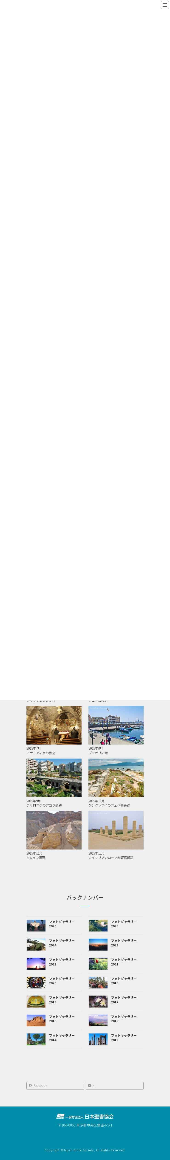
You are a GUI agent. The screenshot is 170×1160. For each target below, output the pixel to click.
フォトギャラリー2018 (62, 999)
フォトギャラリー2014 (62, 1037)
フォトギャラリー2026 (62, 924)
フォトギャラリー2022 (62, 961)
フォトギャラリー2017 (124, 999)
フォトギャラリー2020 (62, 980)
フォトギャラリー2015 (124, 1018)
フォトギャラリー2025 (124, 924)
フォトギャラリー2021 (124, 961)
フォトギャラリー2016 (62, 1018)
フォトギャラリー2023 (124, 942)
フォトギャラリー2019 (124, 980)
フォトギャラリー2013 (124, 1037)
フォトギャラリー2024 (62, 942)
